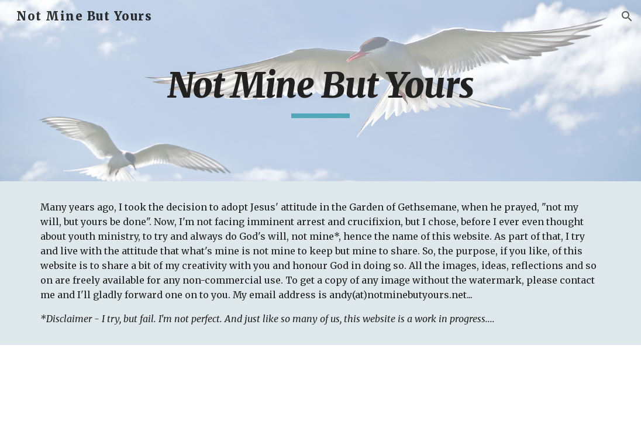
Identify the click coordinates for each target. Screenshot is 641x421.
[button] (627, 16)
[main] (321, 90)
